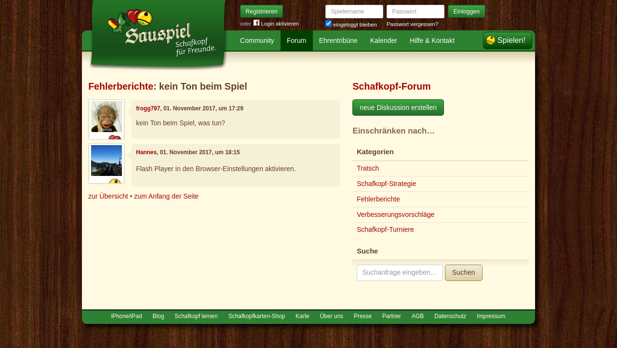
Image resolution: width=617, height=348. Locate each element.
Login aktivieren (276, 24)
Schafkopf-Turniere (385, 229)
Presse (363, 316)
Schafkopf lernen (195, 316)
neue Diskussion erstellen (398, 107)
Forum (296, 40)
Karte (302, 316)
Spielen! (511, 40)
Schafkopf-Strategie (386, 183)
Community (257, 40)
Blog (158, 316)
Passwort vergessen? (412, 24)
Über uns (331, 316)
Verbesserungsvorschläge (395, 214)
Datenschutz (450, 316)
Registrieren (262, 11)
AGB (418, 316)
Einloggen (467, 11)
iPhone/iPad (126, 316)
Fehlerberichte (120, 86)
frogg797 (148, 108)
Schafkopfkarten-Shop (256, 316)
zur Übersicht (108, 196)
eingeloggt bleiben (351, 24)
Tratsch (368, 168)
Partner (391, 316)
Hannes (146, 152)
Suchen (463, 272)
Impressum (491, 316)
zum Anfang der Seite (166, 196)
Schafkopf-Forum (391, 86)
